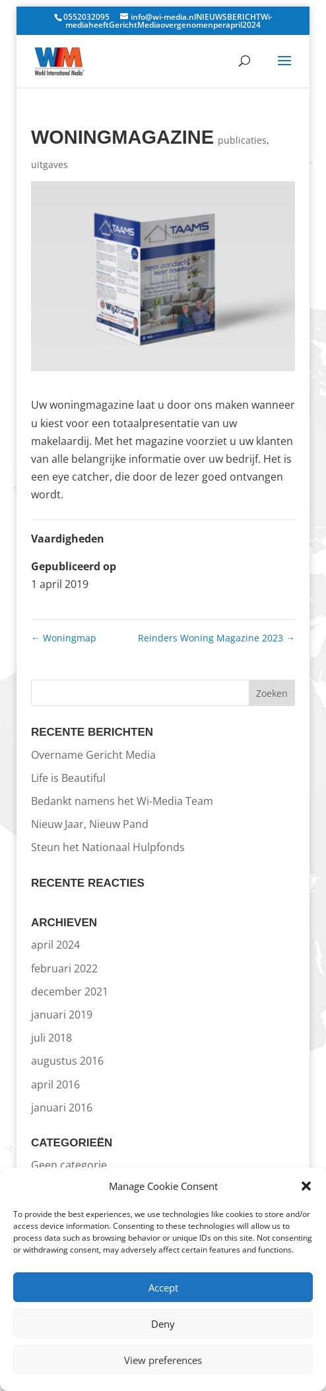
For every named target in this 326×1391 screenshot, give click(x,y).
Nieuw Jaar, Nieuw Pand (89, 824)
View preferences (163, 1360)
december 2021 (69, 991)
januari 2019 (61, 1014)
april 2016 (55, 1084)
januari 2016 (61, 1107)
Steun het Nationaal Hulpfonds (108, 847)
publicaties (242, 140)
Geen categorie (69, 1165)
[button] (306, 1186)
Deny (163, 1323)
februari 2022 (64, 968)
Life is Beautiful (68, 778)
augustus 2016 (67, 1060)
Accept (163, 1287)
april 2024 (55, 944)
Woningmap (63, 638)
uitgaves (49, 164)
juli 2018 (51, 1037)
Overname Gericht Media (93, 755)
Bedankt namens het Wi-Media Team (122, 801)
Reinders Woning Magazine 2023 (216, 638)
